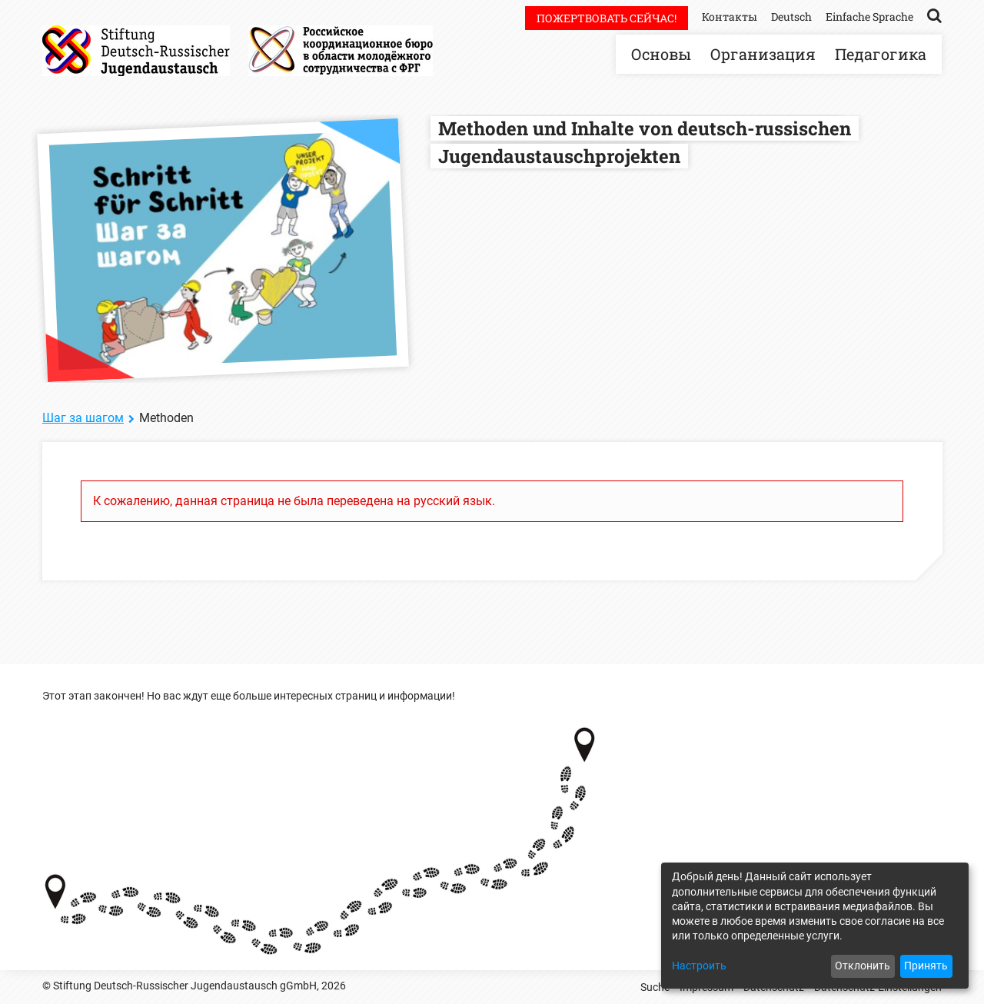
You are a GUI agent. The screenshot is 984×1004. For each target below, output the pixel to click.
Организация (763, 54)
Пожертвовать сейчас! (606, 18)
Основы (661, 54)
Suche (655, 987)
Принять (926, 965)
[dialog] (815, 926)
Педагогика (880, 54)
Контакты (729, 16)
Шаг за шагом (83, 418)
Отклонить (862, 965)
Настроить (699, 965)
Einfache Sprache (869, 16)
